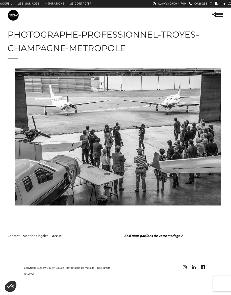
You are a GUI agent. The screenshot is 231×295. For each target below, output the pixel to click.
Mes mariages (28, 4)
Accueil (6, 4)
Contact (14, 236)
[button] (11, 286)
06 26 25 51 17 (200, 3)
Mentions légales (36, 236)
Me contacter (80, 4)
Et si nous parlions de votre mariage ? (153, 236)
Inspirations (54, 4)
